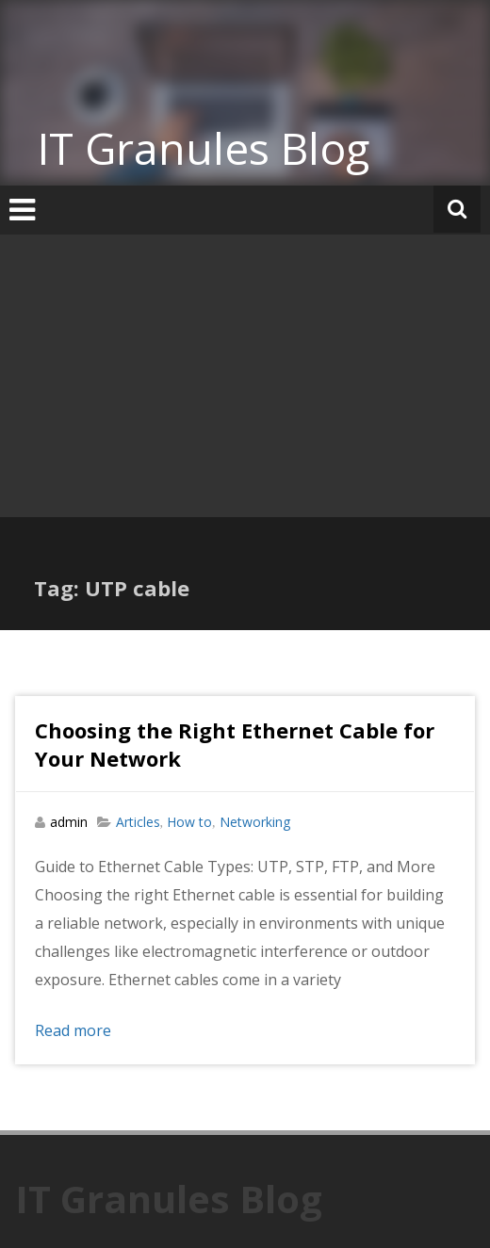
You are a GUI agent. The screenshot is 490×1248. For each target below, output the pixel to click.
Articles (138, 822)
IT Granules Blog (203, 148)
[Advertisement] (245, 376)
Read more (73, 1030)
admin (69, 822)
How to (189, 822)
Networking (255, 822)
